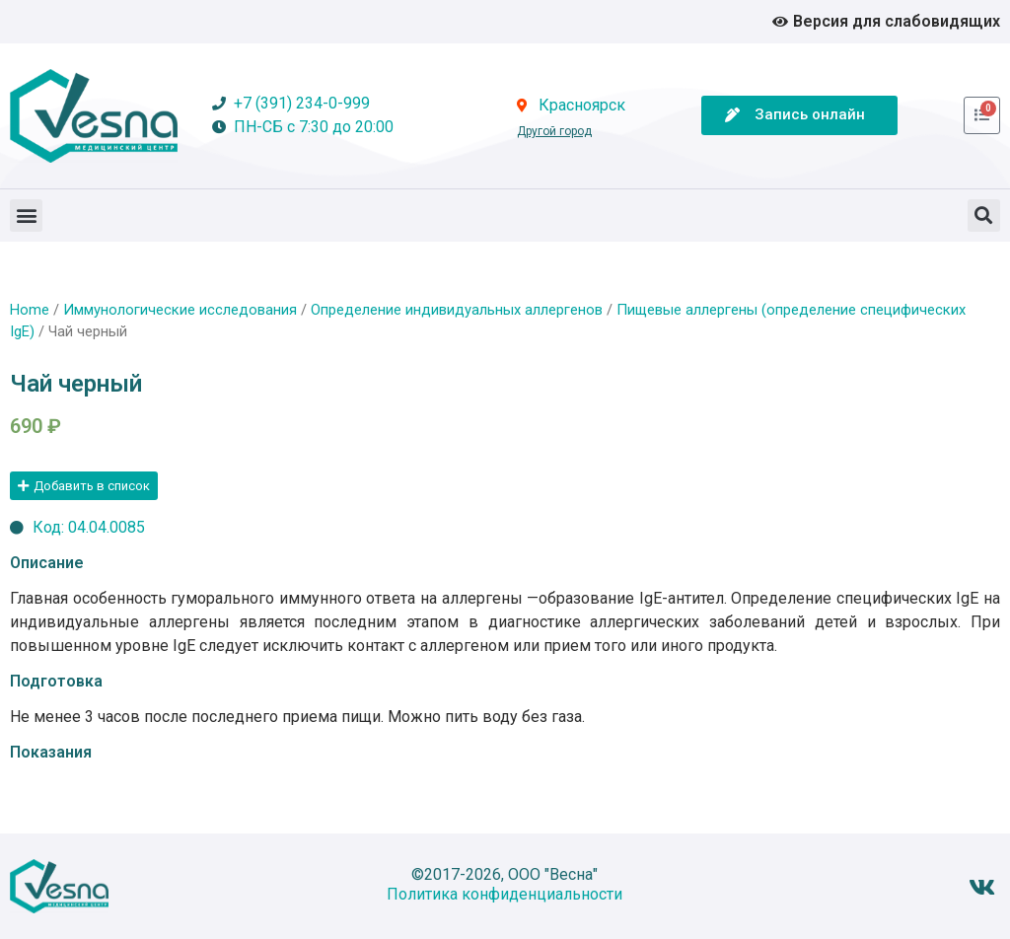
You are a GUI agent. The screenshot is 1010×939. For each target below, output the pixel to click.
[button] (26, 215)
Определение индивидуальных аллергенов (457, 310)
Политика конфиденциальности (504, 894)
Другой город (554, 131)
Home (29, 310)
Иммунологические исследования (180, 310)
